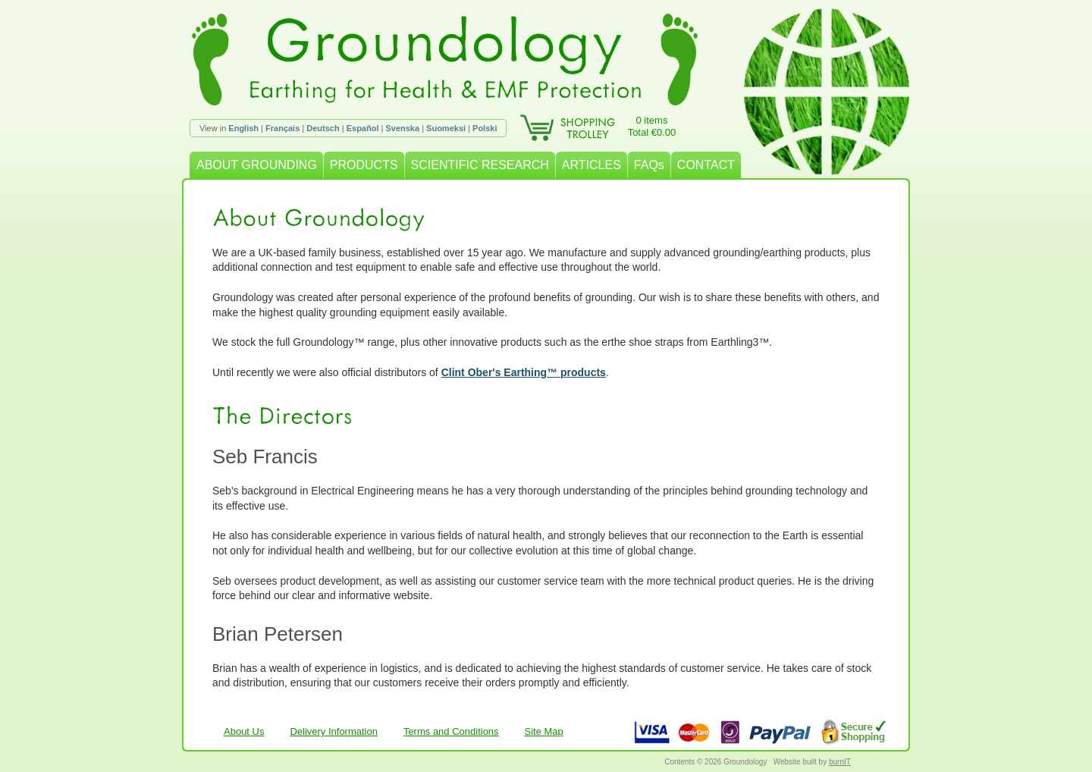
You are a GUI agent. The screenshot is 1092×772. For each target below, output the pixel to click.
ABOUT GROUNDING (256, 164)
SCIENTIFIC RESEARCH (480, 164)
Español (363, 128)
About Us (244, 731)
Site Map (544, 731)
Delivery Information (334, 731)
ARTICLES (591, 164)
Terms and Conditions (451, 731)
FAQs (649, 164)
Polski (484, 128)
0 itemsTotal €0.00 (652, 126)
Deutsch (322, 128)
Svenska (402, 128)
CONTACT (706, 164)
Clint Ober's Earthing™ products (523, 372)
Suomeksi (446, 128)
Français (282, 128)
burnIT (840, 762)
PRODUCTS (364, 164)
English (243, 128)
